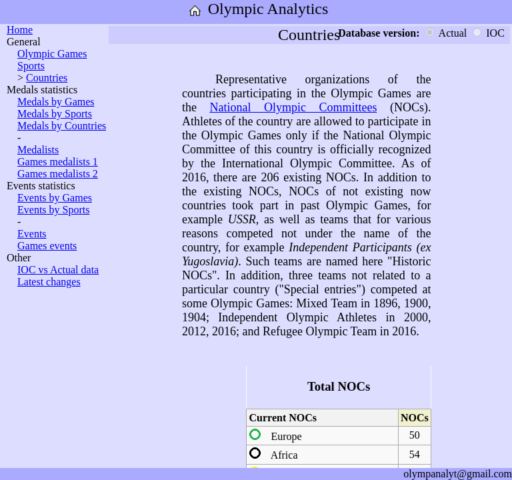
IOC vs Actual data (58, 269)
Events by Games (54, 197)
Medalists (38, 149)
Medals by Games (56, 101)
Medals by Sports (54, 113)
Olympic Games (52, 53)
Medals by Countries (61, 125)
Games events (47, 245)
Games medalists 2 (57, 173)
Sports (31, 65)
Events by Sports (53, 209)
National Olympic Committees (293, 107)
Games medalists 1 (57, 161)
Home (20, 29)
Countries (46, 77)
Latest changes (49, 281)
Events (32, 233)
